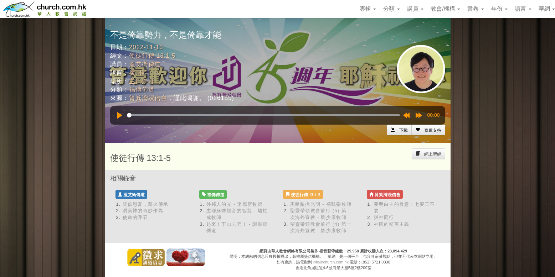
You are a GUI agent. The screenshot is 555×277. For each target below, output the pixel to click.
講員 (415, 9)
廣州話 (138, 72)
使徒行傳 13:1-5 (152, 55)
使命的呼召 (135, 217)
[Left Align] (428, 130)
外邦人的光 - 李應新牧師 (234, 204)
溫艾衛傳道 (145, 64)
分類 (391, 9)
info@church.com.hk (331, 262)
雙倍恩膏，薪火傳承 (146, 204)
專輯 (368, 9)
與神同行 (384, 217)
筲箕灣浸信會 (148, 98)
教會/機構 (445, 9)
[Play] (119, 115)
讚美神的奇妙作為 (143, 210)
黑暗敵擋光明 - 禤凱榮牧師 (321, 204)
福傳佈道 (141, 89)
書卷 (475, 9)
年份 (499, 9)
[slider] (263, 115)
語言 (523, 9)
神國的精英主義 (392, 224)
